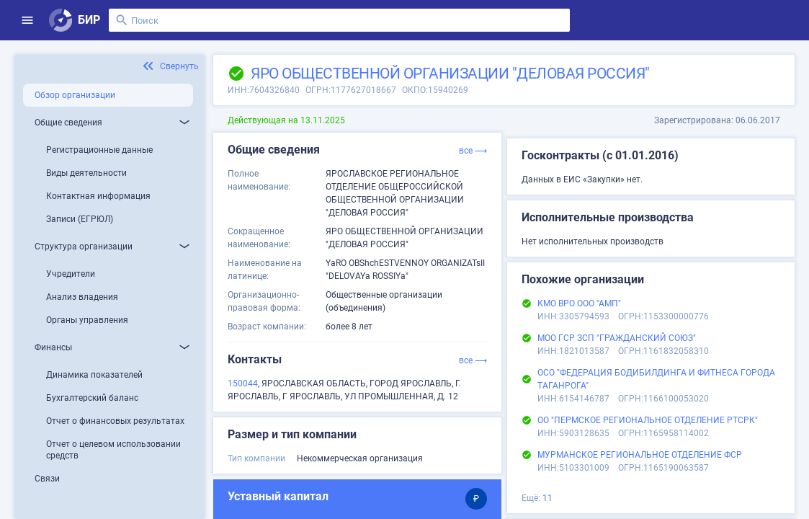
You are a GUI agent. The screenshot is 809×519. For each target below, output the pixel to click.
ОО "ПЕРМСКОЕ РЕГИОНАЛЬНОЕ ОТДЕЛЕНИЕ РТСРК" (647, 420)
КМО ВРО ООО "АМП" (579, 303)
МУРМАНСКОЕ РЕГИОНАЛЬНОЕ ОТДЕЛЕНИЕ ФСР (639, 455)
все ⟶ (473, 151)
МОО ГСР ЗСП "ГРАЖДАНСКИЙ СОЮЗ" (616, 338)
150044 (243, 383)
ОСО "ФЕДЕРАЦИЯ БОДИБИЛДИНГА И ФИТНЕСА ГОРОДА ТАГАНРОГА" (656, 379)
